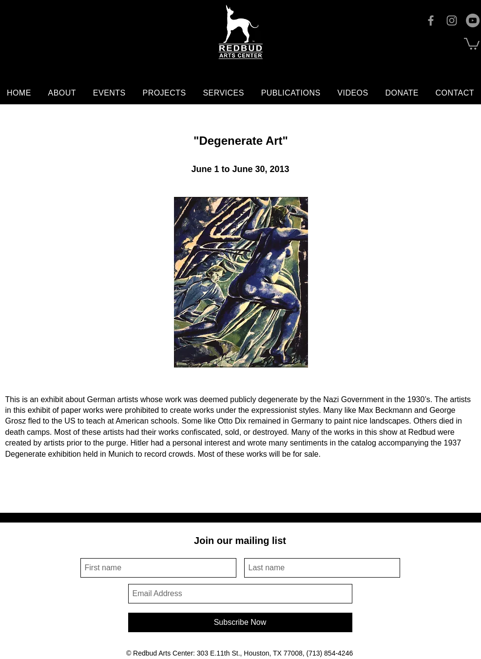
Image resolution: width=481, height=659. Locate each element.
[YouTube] (473, 20)
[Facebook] (431, 20)
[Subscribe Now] (240, 622)
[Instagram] (452, 20)
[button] (472, 43)
